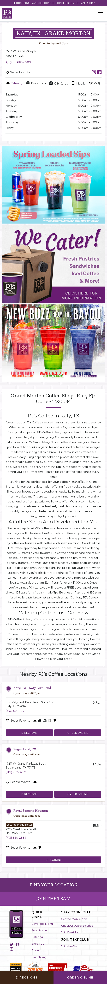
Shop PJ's (38, 943)
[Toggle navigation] (100, 13)
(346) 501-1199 (15, 710)
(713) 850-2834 (16, 837)
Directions (29, 732)
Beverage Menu (42, 923)
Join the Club (70, 946)
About (36, 950)
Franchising (39, 957)
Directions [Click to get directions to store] (27, 977)
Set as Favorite (20, 72)
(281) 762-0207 (16, 772)
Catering (37, 937)
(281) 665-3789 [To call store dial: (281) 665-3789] (20, 62)
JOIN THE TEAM (53, 898)
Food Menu (39, 930)
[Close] (99, 3)
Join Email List (70, 932)
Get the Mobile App (74, 919)
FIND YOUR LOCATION (53, 885)
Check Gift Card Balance (77, 925)
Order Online (77, 732)
